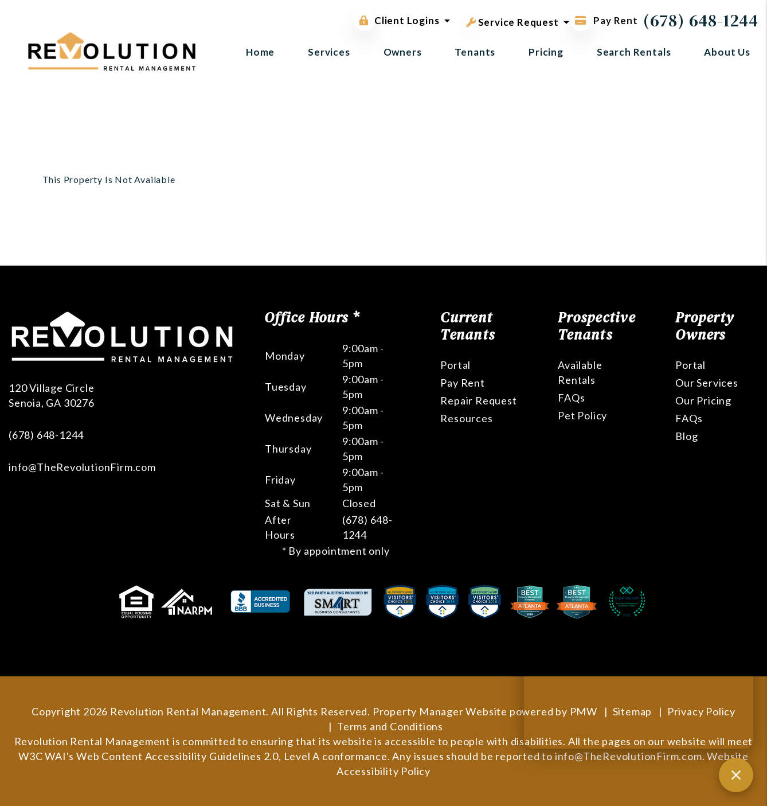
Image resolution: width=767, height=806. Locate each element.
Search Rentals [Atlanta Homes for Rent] (634, 52)
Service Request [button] (512, 20)
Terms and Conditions (390, 726)
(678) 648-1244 (700, 20)
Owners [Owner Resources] (402, 52)
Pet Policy (582, 415)
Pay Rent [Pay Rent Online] (604, 20)
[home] (112, 50)
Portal (455, 365)
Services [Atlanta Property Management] (329, 52)
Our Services (706, 382)
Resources (466, 418)
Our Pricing (703, 400)
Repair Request (478, 400)
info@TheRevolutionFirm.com (82, 467)
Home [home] (260, 52)
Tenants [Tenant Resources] (475, 52)
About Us (727, 52)
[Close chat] (736, 775)
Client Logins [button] (396, 20)
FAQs (571, 397)
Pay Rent (462, 382)
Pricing (546, 52)
